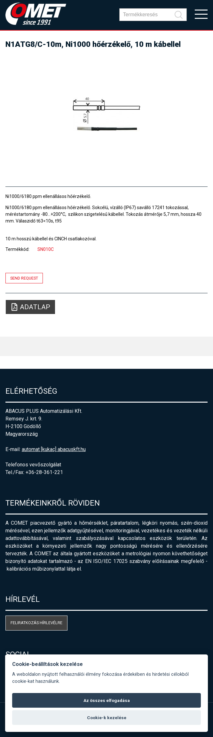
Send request (24, 278)
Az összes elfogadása (106, 700)
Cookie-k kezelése (106, 717)
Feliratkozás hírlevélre (36, 622)
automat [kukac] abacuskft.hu (54, 449)
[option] (106, 115)
